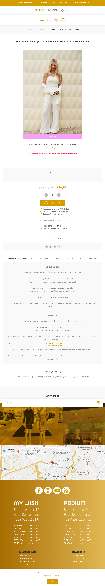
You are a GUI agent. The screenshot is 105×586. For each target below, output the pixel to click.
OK (52, 581)
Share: (41, 247)
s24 (69, 377)
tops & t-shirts (81, 377)
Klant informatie (77, 556)
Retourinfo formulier (54, 344)
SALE (52, 136)
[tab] (19, 258)
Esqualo (55, 148)
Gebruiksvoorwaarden (27, 556)
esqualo (59, 377)
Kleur (52, 177)
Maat (52, 173)
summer (18, 377)
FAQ (27, 564)
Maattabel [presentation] (44, 259)
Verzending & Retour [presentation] (20, 259)
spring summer (44, 377)
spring (30, 377)
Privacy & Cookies (27, 561)
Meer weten (57, 575)
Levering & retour (27, 559)
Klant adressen (77, 559)
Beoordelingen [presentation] (64, 259)
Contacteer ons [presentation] (88, 259)
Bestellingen (77, 561)
